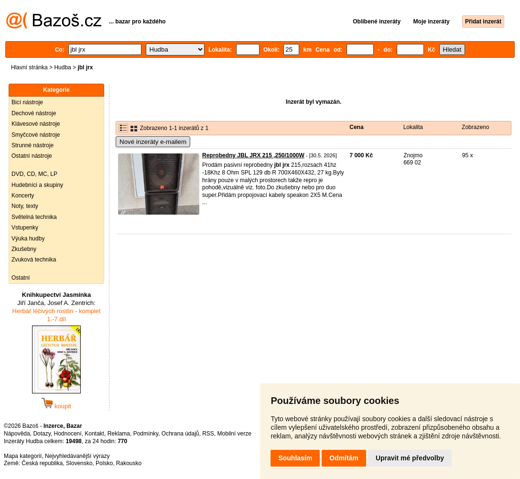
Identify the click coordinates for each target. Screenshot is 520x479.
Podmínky (145, 433)
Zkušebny (23, 249)
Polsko (104, 463)
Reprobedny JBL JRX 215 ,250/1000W (253, 155)
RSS (208, 433)
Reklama (119, 433)
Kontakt (94, 433)
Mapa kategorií (23, 456)
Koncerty (22, 195)
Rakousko (128, 463)
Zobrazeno (475, 127)
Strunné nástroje (32, 145)
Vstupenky (24, 227)
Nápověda (17, 433)
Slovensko (79, 463)
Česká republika (42, 463)
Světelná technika (34, 217)
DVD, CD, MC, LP (34, 174)
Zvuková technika (33, 259)
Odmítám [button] (343, 458)
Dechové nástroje (33, 113)
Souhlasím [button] (295, 458)
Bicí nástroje (27, 102)
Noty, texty (24, 206)
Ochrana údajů (180, 433)
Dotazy (41, 433)
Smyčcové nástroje (35, 134)
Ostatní (20, 277)
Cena (356, 127)
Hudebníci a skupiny (37, 185)
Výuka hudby (27, 238)
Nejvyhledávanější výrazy (77, 456)
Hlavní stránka (29, 67)
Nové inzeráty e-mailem (152, 141)
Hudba (62, 67)
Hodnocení (68, 433)
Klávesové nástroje (35, 123)
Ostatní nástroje (31, 155)
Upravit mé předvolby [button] (410, 458)
